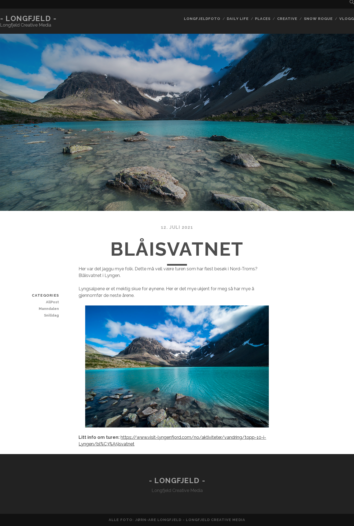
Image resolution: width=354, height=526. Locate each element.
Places (262, 19)
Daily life (237, 19)
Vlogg (346, 19)
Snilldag (51, 315)
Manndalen (49, 309)
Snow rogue (318, 19)
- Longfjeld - (28, 18)
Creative (287, 19)
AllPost (52, 302)
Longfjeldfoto (202, 19)
